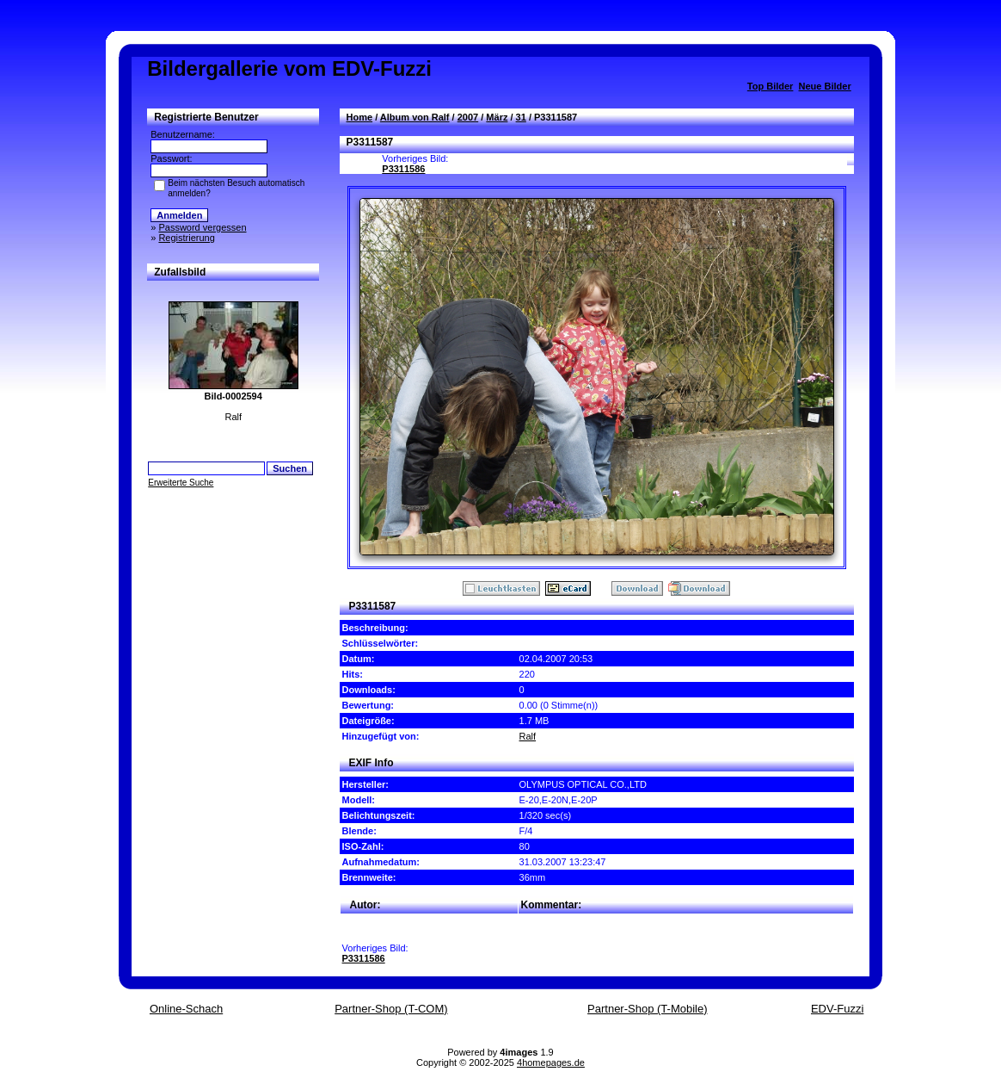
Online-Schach (186, 1008)
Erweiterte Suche (180, 482)
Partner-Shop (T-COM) (391, 1008)
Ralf (528, 736)
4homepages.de (551, 1062)
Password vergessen (202, 227)
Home (360, 117)
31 (521, 117)
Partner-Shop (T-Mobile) (647, 1008)
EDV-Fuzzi (837, 1008)
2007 (468, 117)
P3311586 (403, 169)
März (496, 117)
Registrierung (186, 237)
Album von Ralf (415, 117)
